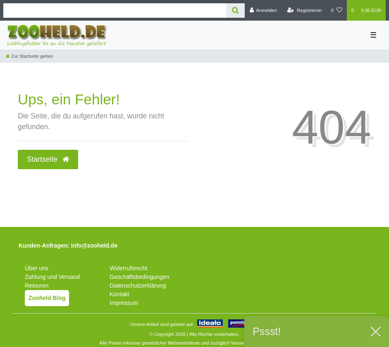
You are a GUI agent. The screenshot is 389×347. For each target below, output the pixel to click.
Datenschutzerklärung (138, 285)
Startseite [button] (48, 159)
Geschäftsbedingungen (139, 277)
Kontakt (119, 294)
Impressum (124, 303)
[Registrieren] (304, 10)
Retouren (37, 285)
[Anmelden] (263, 10)
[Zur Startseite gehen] (29, 56)
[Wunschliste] (337, 10)
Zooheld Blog (47, 298)
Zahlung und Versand (52, 277)
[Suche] (235, 10)
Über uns (36, 268)
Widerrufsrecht (128, 268)
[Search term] (114, 10)
